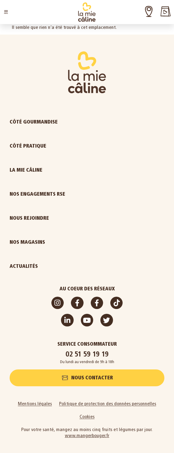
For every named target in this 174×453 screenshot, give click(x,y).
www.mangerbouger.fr (87, 435)
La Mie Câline (41, 170)
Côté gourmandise (49, 122)
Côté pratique (43, 146)
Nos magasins (27, 242)
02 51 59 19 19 (87, 354)
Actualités (39, 266)
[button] (6, 12)
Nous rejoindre (45, 218)
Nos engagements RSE (37, 194)
